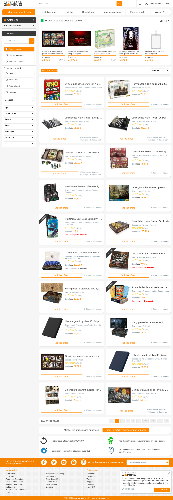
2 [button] (122, 421)
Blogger (90, 482)
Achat (70, 12)
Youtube (90, 484)
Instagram (91, 476)
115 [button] (145, 421)
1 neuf (67, 94)
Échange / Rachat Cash (19, 12)
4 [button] (133, 421)
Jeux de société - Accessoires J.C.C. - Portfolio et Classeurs (83, 326)
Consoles (10, 476)
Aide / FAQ (160, 12)
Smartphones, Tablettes (16, 489)
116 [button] (152, 421)
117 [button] (160, 421)
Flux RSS (91, 487)
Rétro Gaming (52, 476)
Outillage (9, 492)
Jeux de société (52, 479)
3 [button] (127, 421)
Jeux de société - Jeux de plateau (78, 156)
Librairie (49, 487)
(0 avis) (79, 91)
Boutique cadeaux (112, 12)
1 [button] (117, 421)
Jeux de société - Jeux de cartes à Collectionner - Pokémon (83, 224)
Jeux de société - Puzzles (141, 88)
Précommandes (138, 12)
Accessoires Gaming (55, 474)
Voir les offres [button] (61, 104)
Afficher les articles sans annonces (81, 430)
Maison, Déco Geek (14, 484)
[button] (19, 20)
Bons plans (88, 12)
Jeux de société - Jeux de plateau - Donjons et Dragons (149, 156)
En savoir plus (128, 489)
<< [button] (111, 421)
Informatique (51, 484)
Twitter (89, 479)
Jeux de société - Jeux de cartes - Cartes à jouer (83, 88)
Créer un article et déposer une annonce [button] (126, 430)
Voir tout (164, 21)
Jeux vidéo (10, 474)
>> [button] (167, 421)
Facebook (91, 474)
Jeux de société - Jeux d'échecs (77, 121)
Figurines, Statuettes (14, 479)
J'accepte (162, 489)
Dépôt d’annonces (49, 12)
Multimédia (10, 487)
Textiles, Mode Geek (14, 482)
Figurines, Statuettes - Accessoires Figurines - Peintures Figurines (82, 257)
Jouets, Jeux (51, 482)
